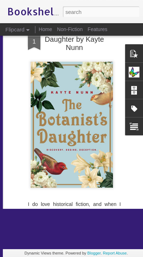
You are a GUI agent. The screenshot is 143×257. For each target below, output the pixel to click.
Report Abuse (115, 253)
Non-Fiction (70, 29)
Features (97, 29)
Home (45, 29)
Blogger (93, 253)
